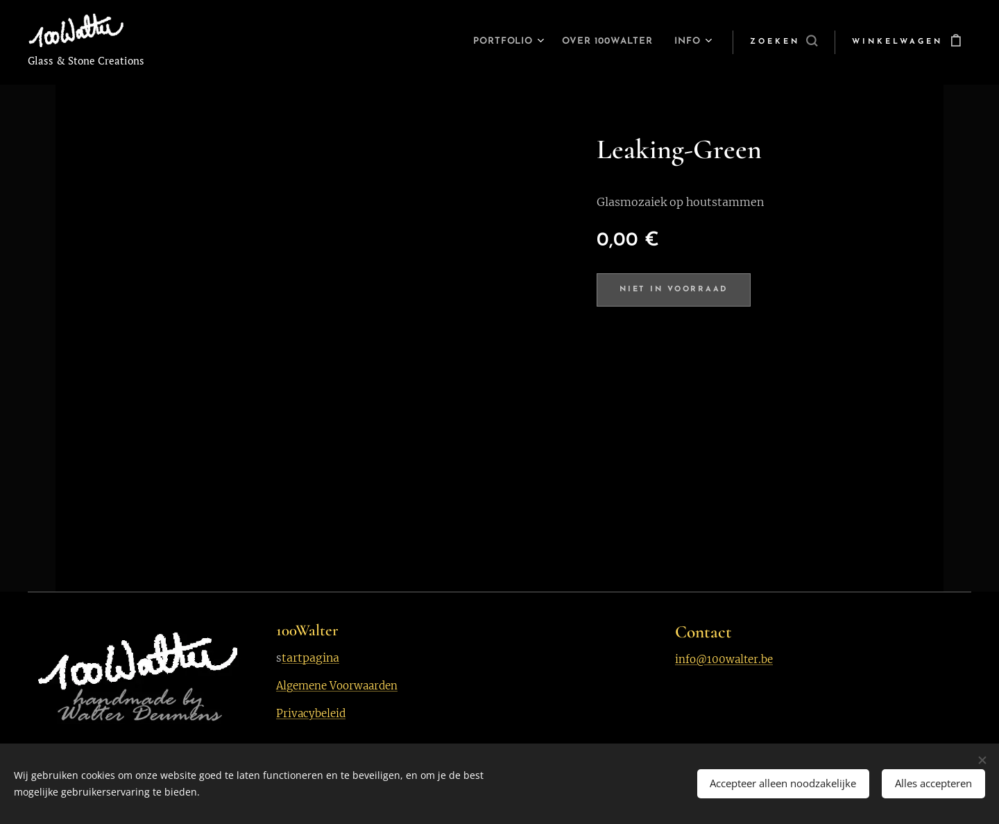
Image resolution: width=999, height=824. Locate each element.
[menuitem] (485, 42)
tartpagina (310, 657)
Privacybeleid (310, 713)
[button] (784, 42)
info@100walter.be (724, 659)
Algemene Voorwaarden (337, 685)
